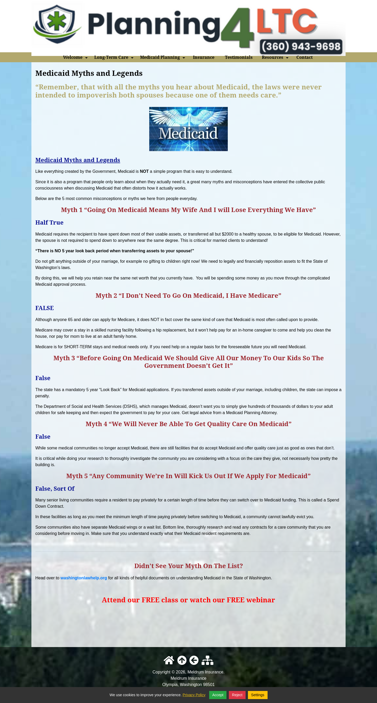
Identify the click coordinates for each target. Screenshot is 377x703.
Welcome (76, 58)
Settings (257, 695)
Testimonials (239, 57)
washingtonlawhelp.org (83, 578)
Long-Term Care (114, 58)
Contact (304, 57)
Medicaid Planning (163, 58)
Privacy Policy (194, 695)
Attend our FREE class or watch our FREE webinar (188, 599)
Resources (276, 58)
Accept (218, 695)
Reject (237, 695)
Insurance (203, 57)
